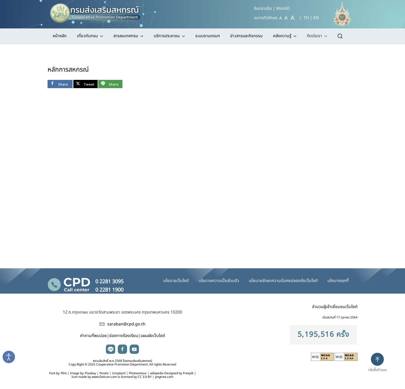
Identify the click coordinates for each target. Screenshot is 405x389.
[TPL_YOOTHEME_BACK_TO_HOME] (98, 11)
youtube (134, 349)
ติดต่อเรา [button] (317, 36)
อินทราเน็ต (263, 8)
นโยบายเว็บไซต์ (176, 281)
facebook (122, 349)
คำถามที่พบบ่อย (93, 336)
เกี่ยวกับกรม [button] (90, 36)
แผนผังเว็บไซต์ (153, 336)
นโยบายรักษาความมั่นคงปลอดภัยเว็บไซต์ (283, 281)
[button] (379, 367)
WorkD (283, 8)
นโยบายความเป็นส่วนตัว (219, 281)
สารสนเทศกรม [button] (128, 36)
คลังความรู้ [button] (285, 36)
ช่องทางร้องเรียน (123, 336)
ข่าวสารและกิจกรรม (246, 36)
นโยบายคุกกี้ (338, 281)
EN (316, 18)
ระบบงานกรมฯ (207, 36)
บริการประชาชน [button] (169, 36)
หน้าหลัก (60, 36)
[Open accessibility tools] (9, 357)
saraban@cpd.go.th (126, 324)
